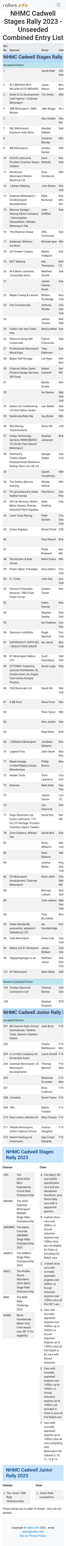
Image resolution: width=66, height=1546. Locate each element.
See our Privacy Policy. (33, 1535)
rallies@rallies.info (33, 1531)
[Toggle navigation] (58, 4)
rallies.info (33, 1527)
